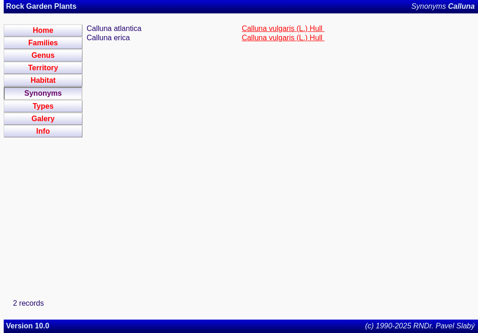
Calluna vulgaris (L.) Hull (283, 28)
